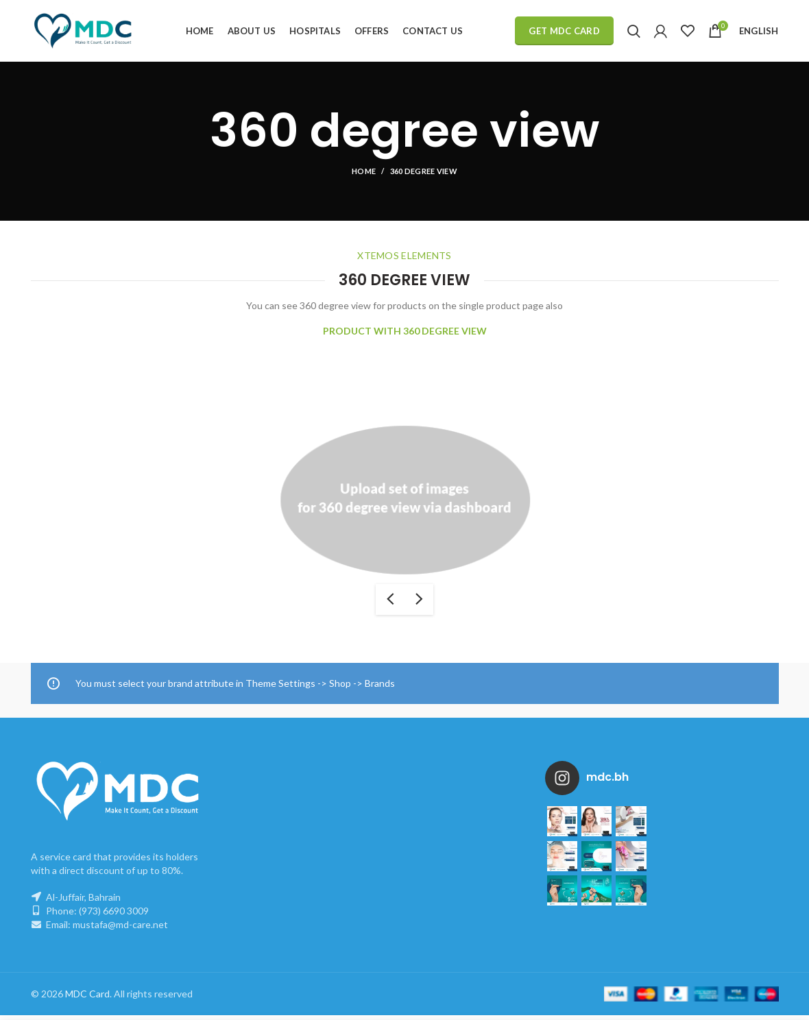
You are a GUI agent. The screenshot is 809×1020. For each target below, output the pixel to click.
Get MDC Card (564, 30)
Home (364, 171)
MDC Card (87, 998)
